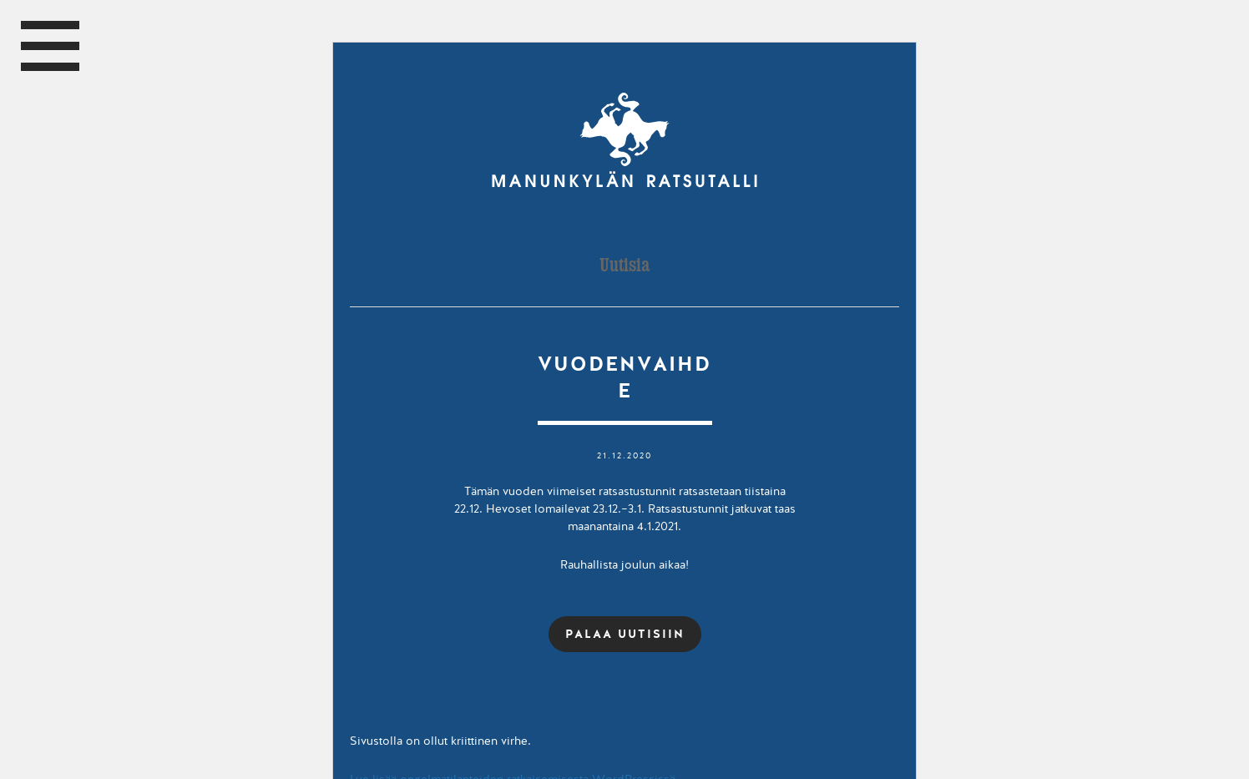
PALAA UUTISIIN (625, 633)
